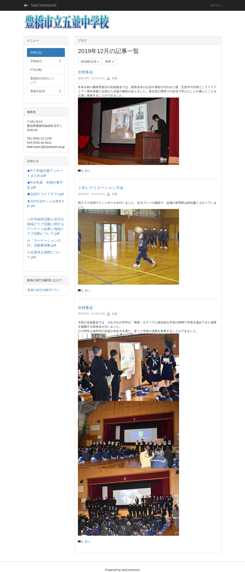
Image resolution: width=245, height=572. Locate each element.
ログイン (216, 5)
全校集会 (85, 72)
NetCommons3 (43, 5)
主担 (111, 78)
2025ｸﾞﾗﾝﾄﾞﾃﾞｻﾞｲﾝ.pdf (47, 194)
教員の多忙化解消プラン (44, 290)
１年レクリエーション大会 (100, 188)
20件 (109, 61)
